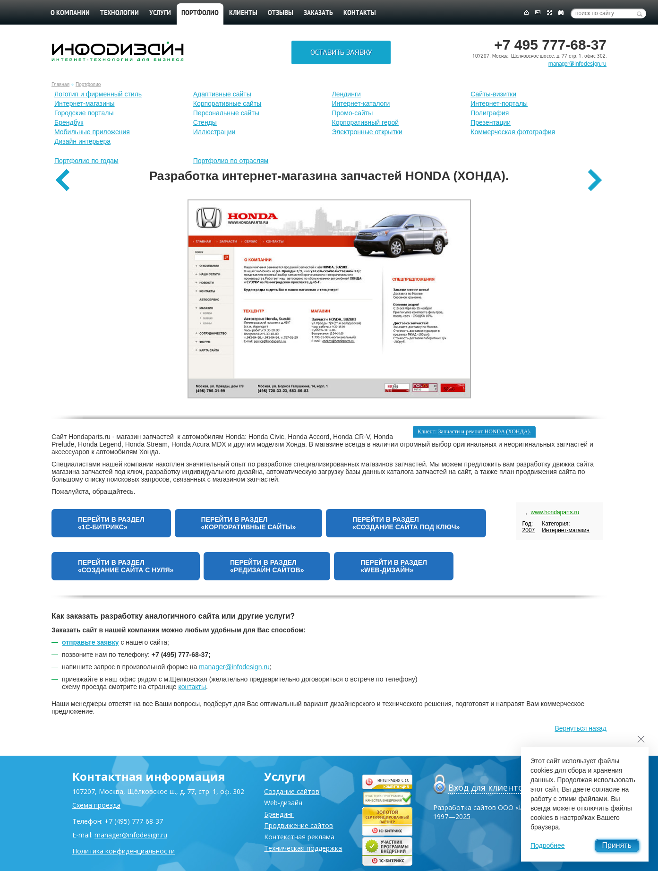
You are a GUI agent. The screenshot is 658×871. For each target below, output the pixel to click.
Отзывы (280, 13)
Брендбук (69, 122)
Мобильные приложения (92, 132)
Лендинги (346, 94)
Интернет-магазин (566, 530)
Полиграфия (489, 113)
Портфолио (88, 84)
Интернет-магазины (84, 103)
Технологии (119, 13)
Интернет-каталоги (361, 103)
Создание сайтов (291, 791)
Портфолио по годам (86, 160)
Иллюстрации (214, 132)
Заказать (318, 13)
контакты (192, 686)
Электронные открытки (367, 132)
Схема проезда (96, 805)
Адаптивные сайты (222, 94)
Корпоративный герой (365, 122)
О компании (70, 13)
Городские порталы (84, 113)
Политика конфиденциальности (123, 850)
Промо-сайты (352, 113)
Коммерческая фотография (512, 132)
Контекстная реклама (299, 836)
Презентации (490, 122)
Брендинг (279, 814)
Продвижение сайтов (298, 825)
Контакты (359, 13)
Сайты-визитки (493, 94)
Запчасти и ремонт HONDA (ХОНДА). (484, 431)
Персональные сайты (226, 113)
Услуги (160, 13)
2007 (528, 530)
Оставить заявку (341, 52)
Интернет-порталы (499, 103)
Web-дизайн (283, 802)
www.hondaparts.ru (555, 512)
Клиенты (243, 13)
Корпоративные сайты (227, 103)
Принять (617, 845)
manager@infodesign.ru (577, 64)
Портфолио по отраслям (231, 160)
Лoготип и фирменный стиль (98, 94)
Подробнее (547, 845)
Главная (60, 84)
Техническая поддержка (303, 848)
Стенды (205, 122)
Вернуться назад (581, 728)
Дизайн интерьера (82, 141)
